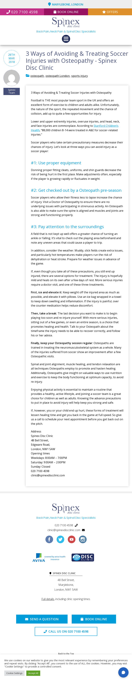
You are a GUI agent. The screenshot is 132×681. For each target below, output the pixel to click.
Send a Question (42, 619)
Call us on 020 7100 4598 (66, 631)
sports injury (79, 76)
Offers (110, 12)
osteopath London (58, 76)
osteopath (37, 76)
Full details (47, 599)
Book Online (66, 12)
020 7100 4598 (22, 11)
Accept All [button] (33, 673)
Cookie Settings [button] (14, 673)
